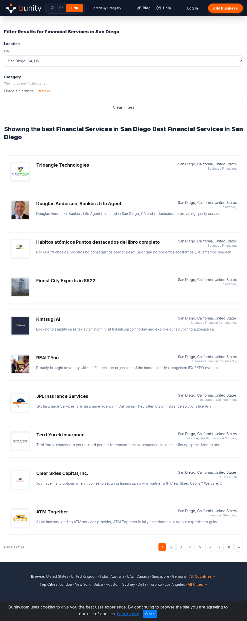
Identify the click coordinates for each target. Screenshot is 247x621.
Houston (113, 584)
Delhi (142, 584)
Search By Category (106, 8)
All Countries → (203, 576)
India (104, 576)
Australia (117, 576)
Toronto (155, 584)
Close (150, 614)
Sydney (128, 584)
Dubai (98, 584)
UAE (130, 576)
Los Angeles (175, 584)
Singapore (160, 576)
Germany (179, 576)
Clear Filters (123, 107)
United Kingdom (84, 576)
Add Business (225, 8)
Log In (192, 8)
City (7, 51)
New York (83, 584)
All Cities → (198, 584)
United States (57, 576)
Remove (44, 91)
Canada (142, 576)
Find (74, 8)
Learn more (128, 613)
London (66, 584)
